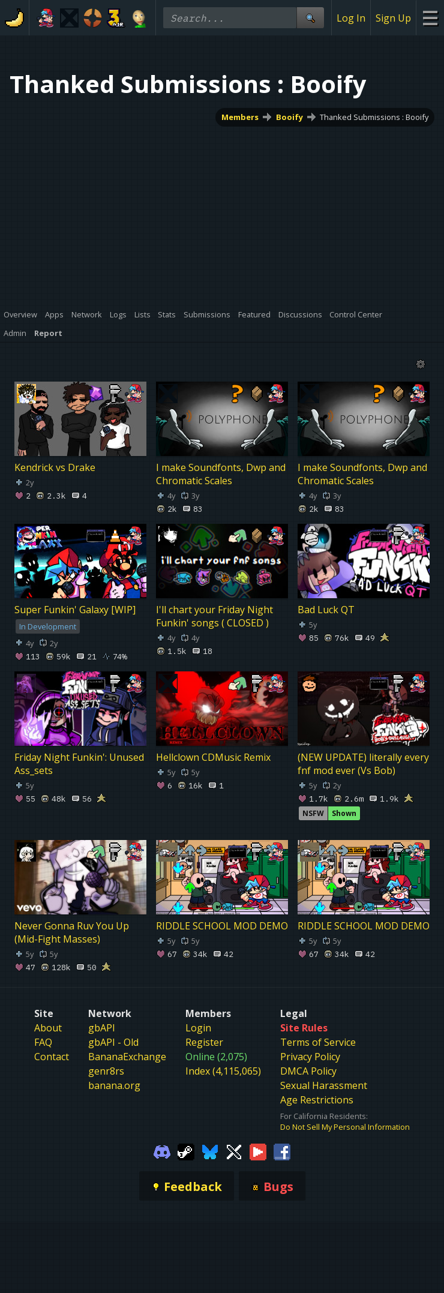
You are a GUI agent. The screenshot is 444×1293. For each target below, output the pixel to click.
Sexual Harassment (323, 1085)
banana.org (114, 1085)
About (48, 1027)
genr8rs (106, 1071)
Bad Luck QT (326, 609)
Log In (351, 18)
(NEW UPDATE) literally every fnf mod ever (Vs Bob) (363, 763)
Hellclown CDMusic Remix (213, 756)
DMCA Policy (308, 1071)
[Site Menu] (430, 17)
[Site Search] (310, 17)
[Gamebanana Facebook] (282, 1150)
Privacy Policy (310, 1056)
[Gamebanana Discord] (162, 1150)
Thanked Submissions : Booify (374, 117)
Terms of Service (318, 1042)
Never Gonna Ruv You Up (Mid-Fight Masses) (71, 932)
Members (240, 117)
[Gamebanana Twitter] (234, 1150)
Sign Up (393, 18)
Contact (51, 1056)
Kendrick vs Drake (54, 466)
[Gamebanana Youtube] (258, 1150)
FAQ (43, 1042)
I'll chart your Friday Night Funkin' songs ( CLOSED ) (214, 615)
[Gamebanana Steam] (186, 1150)
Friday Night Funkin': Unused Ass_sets (79, 763)
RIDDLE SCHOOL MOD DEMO (222, 925)
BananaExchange (127, 1056)
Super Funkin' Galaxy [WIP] (75, 609)
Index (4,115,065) (223, 1071)
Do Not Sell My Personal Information (345, 1126)
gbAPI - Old (113, 1042)
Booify (289, 117)
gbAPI (101, 1027)
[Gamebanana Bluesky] (210, 1150)
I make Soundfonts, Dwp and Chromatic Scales (221, 473)
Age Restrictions (316, 1099)
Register (204, 1042)
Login (198, 1027)
